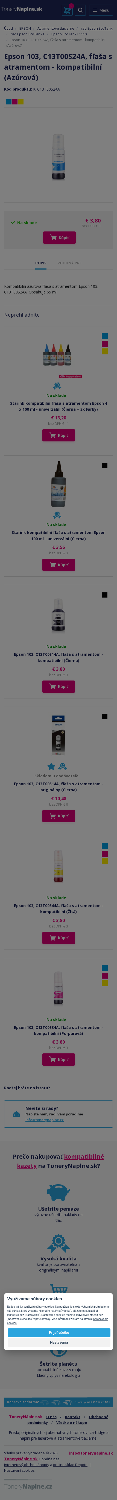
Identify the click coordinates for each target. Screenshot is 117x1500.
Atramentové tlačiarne (55, 28)
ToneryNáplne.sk (21, 1458)
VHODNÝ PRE (69, 262)
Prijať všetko (59, 1333)
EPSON (25, 28)
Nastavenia (59, 1342)
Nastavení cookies (19, 1470)
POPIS (40, 262)
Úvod (8, 28)
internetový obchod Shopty (26, 1464)
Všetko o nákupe (71, 1422)
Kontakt (72, 1416)
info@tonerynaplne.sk (91, 1453)
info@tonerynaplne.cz (44, 1119)
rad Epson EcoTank (97, 28)
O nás (51, 1416)
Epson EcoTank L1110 (69, 34)
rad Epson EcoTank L (28, 34)
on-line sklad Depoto (70, 1464)
